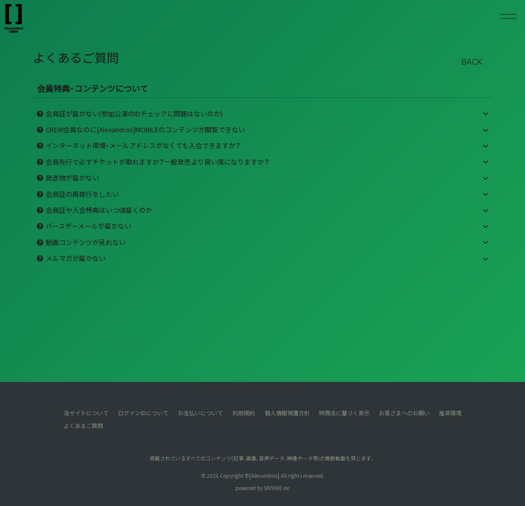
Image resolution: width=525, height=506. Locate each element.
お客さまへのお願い (404, 413)
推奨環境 (450, 413)
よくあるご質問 (83, 425)
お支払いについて (200, 413)
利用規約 (243, 413)
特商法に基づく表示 (344, 413)
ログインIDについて (143, 413)
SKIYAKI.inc (277, 487)
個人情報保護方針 (287, 413)
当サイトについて (85, 413)
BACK (471, 62)
